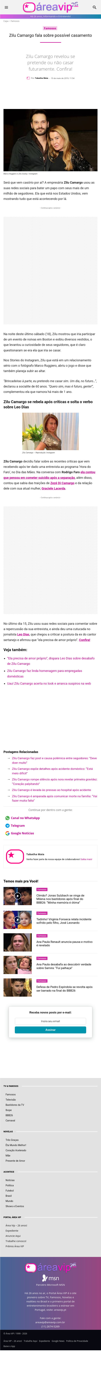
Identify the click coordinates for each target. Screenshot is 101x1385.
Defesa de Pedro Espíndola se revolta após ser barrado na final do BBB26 (64, 988)
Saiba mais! (86, 859)
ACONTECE (8, 1172)
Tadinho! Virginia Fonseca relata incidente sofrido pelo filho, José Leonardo (63, 920)
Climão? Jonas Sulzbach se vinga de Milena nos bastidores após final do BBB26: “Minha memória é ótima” (60, 899)
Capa (5, 21)
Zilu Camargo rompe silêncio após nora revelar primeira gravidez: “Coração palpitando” (54, 782)
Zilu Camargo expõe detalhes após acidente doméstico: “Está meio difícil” (52, 771)
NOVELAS (8, 1131)
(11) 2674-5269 (50, 1326)
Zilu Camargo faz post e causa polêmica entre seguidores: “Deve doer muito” (54, 760)
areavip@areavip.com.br (50, 1322)
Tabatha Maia (41, 78)
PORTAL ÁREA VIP (12, 1217)
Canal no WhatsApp (22, 818)
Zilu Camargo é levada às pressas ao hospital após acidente (51, 790)
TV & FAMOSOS (10, 1086)
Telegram (15, 826)
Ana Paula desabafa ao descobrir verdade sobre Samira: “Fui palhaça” (63, 966)
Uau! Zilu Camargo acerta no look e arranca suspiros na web (49, 683)
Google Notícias (19, 833)
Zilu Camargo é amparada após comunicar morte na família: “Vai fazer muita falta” (54, 798)
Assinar (50, 1029)
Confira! (84, 640)
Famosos (15, 21)
